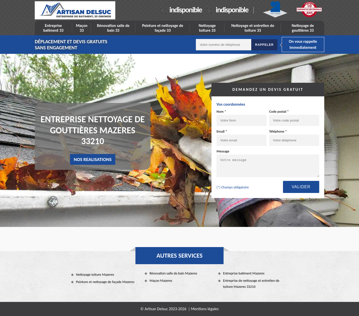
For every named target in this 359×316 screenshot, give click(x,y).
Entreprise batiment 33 (53, 28)
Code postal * (279, 111)
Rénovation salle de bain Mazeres (173, 273)
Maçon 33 (82, 28)
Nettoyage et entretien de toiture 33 (252, 28)
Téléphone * (278, 131)
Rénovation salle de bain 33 (113, 28)
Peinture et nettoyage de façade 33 (162, 28)
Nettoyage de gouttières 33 (303, 28)
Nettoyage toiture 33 (207, 28)
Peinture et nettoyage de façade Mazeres (105, 282)
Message (223, 151)
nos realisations (93, 159)
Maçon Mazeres (161, 281)
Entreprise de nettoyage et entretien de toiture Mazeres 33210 (251, 284)
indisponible (185, 9)
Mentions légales (205, 308)
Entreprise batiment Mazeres (243, 273)
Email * (222, 131)
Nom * (221, 111)
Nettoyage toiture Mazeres (95, 274)
